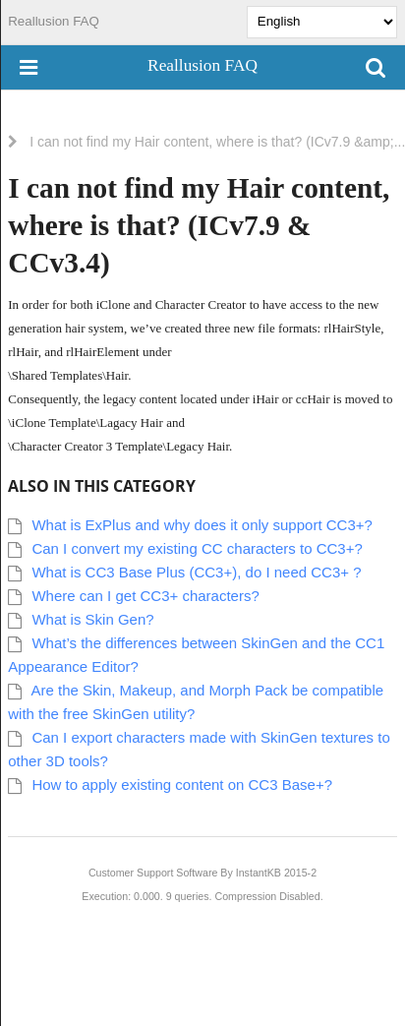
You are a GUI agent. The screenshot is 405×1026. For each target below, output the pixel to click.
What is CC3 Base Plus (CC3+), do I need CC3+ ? (196, 572)
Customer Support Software (153, 872)
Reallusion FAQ (53, 21)
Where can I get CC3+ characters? (145, 595)
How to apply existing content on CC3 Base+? (181, 784)
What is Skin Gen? (92, 619)
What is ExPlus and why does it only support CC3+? (201, 524)
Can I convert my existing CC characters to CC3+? (196, 548)
